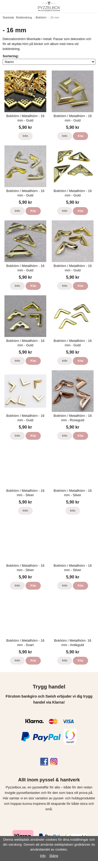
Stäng (53, 856)
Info (25, 135)
